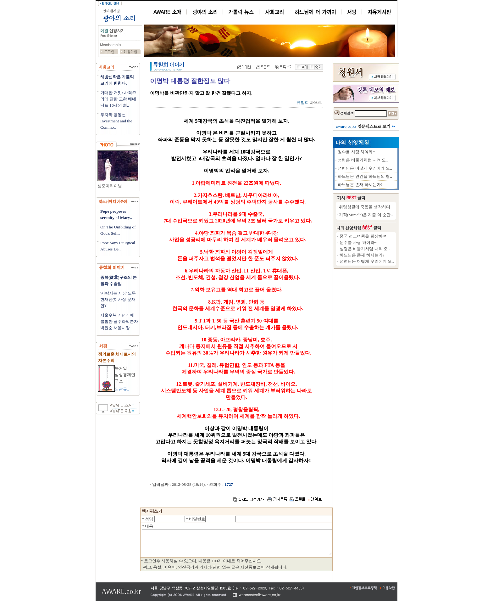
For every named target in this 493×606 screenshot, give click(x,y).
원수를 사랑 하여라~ (379, 151)
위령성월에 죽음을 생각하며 (387, 207)
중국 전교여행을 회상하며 (386, 236)
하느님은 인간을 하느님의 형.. (388, 176)
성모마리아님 (109, 185)
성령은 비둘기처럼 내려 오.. (386, 160)
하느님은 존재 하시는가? (383, 184)
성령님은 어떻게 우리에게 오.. (388, 168)
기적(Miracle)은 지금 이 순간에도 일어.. (397, 214)
